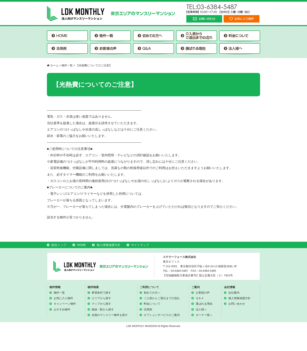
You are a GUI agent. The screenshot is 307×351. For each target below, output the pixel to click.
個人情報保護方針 (108, 245)
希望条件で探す (101, 292)
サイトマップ (140, 245)
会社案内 (233, 292)
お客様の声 (203, 292)
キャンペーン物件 (65, 303)
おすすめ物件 (62, 309)
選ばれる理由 (204, 303)
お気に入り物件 (63, 298)
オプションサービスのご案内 (162, 315)
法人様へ (201, 309)
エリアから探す (101, 298)
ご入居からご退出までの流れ (162, 298)
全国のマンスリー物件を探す (110, 315)
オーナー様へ (204, 315)
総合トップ (58, 245)
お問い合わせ (236, 303)
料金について (152, 303)
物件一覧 (59, 292)
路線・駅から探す (103, 309)
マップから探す (101, 303)
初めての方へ (152, 292)
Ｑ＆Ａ (200, 298)
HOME (81, 245)
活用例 (148, 309)
